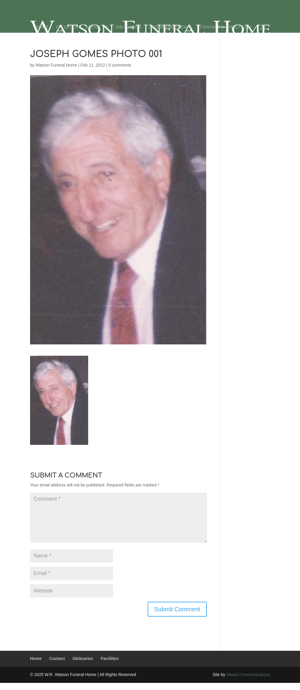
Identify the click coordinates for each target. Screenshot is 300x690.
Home (42, 27)
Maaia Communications (248, 674)
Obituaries (128, 27)
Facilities (67, 27)
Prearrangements (170, 27)
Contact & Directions (226, 27)
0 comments (119, 65)
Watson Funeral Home (56, 65)
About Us (97, 27)
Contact (57, 658)
